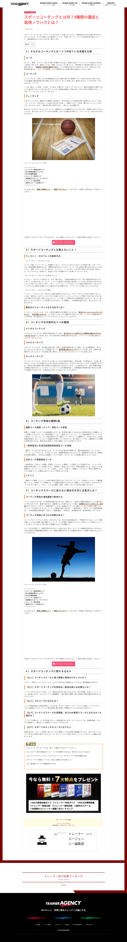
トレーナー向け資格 (30, 12)
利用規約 (67, 924)
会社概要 (38, 924)
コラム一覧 (58, 924)
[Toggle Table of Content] (32, 44)
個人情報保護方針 (77, 924)
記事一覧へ (89, 834)
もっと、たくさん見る (63, 823)
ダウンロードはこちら (64, 242)
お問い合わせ (89, 924)
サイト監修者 (47, 924)
